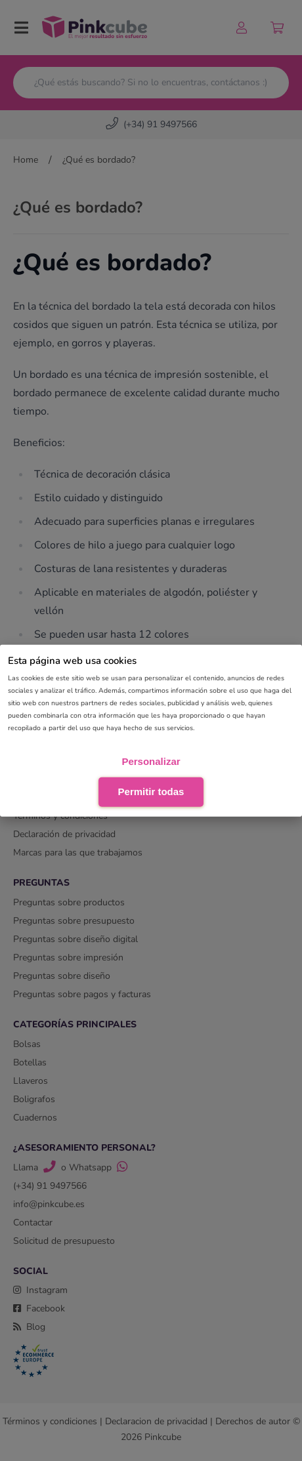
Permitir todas (151, 790)
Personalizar (150, 761)
